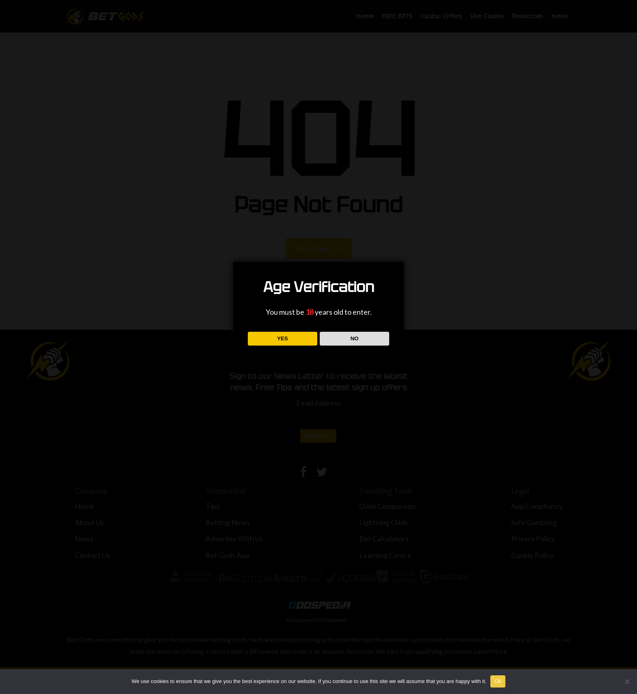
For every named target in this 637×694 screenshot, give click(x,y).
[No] (627, 681)
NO (355, 338)
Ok (497, 681)
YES (282, 338)
